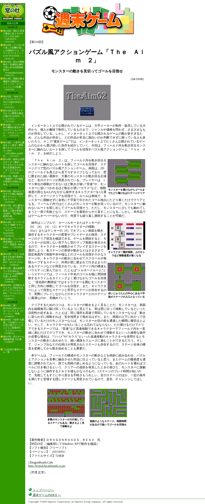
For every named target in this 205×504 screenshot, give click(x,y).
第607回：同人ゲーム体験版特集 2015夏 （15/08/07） (13, 339)
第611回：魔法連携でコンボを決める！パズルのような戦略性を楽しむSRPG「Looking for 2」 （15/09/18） (13, 275)
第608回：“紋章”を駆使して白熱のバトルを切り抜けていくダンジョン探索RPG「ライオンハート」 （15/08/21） (13, 326)
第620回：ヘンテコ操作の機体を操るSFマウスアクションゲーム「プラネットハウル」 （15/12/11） (13, 130)
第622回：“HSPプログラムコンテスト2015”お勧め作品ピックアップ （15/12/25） (13, 102)
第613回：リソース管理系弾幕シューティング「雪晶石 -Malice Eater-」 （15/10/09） (13, 243)
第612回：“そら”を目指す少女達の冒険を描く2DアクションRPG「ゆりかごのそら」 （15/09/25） (13, 259)
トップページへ (41, 490)
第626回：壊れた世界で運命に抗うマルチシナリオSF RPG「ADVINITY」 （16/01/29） (13, 36)
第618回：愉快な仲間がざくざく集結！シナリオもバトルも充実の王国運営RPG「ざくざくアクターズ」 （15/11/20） (13, 166)
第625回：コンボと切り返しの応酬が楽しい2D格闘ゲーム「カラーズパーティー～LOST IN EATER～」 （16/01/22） (13, 52)
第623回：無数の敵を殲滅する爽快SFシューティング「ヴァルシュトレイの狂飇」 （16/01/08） (13, 84)
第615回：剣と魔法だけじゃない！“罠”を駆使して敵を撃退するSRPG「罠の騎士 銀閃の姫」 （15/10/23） (13, 212)
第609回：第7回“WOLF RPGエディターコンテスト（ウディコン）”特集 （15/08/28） (13, 311)
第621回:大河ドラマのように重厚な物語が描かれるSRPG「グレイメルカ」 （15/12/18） (13, 116)
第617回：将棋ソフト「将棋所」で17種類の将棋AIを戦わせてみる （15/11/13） (13, 180)
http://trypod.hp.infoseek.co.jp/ (46, 465)
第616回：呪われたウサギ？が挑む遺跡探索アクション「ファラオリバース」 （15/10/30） (13, 197)
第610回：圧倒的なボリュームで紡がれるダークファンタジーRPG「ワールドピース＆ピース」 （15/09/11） (13, 292)
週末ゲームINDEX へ (44, 495)
